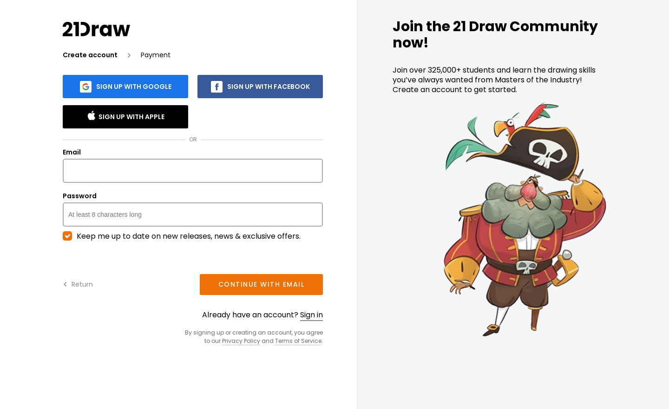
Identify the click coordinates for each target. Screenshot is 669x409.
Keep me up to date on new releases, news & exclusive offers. (182, 236)
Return (78, 284)
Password (193, 209)
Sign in (311, 314)
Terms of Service (298, 341)
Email (193, 165)
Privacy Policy (241, 341)
